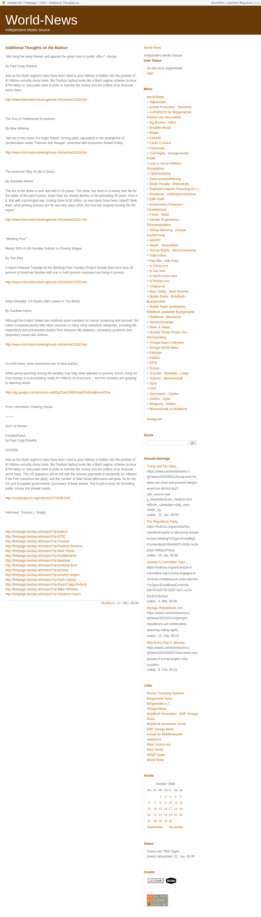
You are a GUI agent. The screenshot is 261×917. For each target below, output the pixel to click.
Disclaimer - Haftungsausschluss (172, 194)
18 (175, 808)
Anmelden (218, 2)
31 (170, 821)
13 (148, 808)
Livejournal (157, 286)
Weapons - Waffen (162, 404)
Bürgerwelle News (160, 698)
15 (160, 808)
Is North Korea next (163, 276)
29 (160, 821)
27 (148, 821)
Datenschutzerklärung (165, 179)
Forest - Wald (159, 215)
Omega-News (156, 709)
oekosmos (154, 739)
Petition (154, 358)
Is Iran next (157, 271)
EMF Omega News (160, 729)
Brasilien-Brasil (160, 128)
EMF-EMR (156, 199)
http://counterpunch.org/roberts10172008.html (37, 498)
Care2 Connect (160, 143)
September (155, 827)
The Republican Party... (163, 521)
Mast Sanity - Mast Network (169, 291)
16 (165, 808)
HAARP (154, 240)
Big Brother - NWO (162, 123)
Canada (155, 138)
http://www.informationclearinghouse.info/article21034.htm (46, 100)
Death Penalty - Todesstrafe (169, 184)
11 (175, 802)
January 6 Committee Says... (167, 562)
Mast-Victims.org (158, 744)
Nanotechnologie (161, 322)
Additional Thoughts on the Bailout (36, 48)
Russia (154, 368)
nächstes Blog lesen (240, 2)
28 (155, 821)
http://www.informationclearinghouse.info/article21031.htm (46, 220)
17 (170, 809)
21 (155, 814)
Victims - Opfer (159, 399)
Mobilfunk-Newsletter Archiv (166, 724)
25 (175, 814)
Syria (153, 383)
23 (165, 814)
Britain (153, 133)
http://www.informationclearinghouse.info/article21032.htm (46, 282)
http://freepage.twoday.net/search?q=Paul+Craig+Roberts (46, 584)
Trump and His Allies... (163, 466)
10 (170, 802)
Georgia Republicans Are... (166, 608)
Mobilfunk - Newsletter (165, 317)
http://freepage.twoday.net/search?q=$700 (35, 536)
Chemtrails (157, 148)
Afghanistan (157, 102)
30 (165, 821)
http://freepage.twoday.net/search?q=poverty (36, 570)
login (150, 73)
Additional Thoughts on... (65, 2)
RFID (153, 363)
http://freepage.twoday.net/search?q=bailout (36, 532)
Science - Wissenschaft (166, 378)
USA (43, 2)
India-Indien (157, 255)
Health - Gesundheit (163, 245)
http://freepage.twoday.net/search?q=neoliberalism (41, 556)
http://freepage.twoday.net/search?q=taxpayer (37, 560)
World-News (41, 20)
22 (160, 814)
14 (155, 808)
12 (180, 802)
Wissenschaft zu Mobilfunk (168, 409)
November (176, 827)
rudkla (107, 603)
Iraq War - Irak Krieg (163, 261)
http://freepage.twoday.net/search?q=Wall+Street (40, 551)
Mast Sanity (155, 749)
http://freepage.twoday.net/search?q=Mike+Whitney (41, 589)
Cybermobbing (159, 173)
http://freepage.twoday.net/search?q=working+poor (41, 565)
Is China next (158, 266)
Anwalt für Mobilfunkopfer (165, 734)
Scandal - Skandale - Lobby (169, 373)
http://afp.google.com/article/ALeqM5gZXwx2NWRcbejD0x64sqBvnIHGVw (58, 392)
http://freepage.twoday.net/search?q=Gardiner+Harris (43, 594)
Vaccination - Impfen (163, 394)
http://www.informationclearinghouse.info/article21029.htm (46, 152)
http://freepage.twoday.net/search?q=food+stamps (40, 580)
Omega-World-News (163, 348)
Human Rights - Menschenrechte (172, 250)
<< (256, 2)
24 (170, 814)
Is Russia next (159, 281)
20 (148, 814)
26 (180, 814)
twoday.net (14, 2)
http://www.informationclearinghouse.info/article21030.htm (46, 344)
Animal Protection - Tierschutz (170, 107)
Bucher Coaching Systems (165, 693)
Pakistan (155, 353)
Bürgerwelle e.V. (158, 704)
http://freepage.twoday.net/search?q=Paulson (37, 541)
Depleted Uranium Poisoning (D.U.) (174, 189)
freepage (30, 2)
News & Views (159, 327)
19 (180, 808)
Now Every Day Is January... (167, 642)
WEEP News (156, 755)
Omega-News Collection (166, 343)
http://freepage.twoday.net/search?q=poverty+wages (42, 575)
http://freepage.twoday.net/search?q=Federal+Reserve (44, 546)
